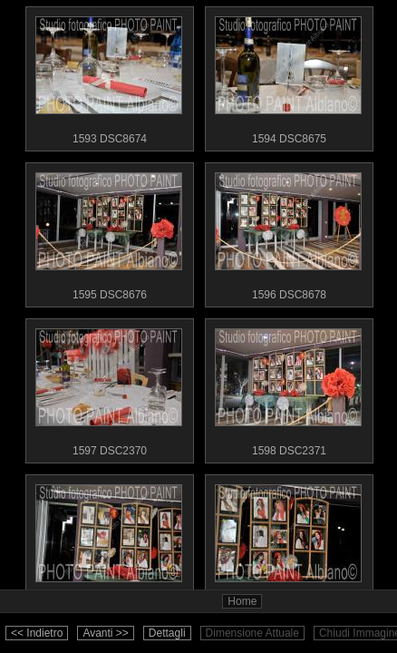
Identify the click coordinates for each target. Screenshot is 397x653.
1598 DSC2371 (288, 388)
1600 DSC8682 (288, 544)
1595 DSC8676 (108, 232)
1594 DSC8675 (288, 76)
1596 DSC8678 (288, 232)
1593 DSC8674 (108, 76)
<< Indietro (37, 633)
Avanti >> (105, 633)
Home (242, 601)
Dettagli (167, 633)
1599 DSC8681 (108, 544)
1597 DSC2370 (108, 388)
